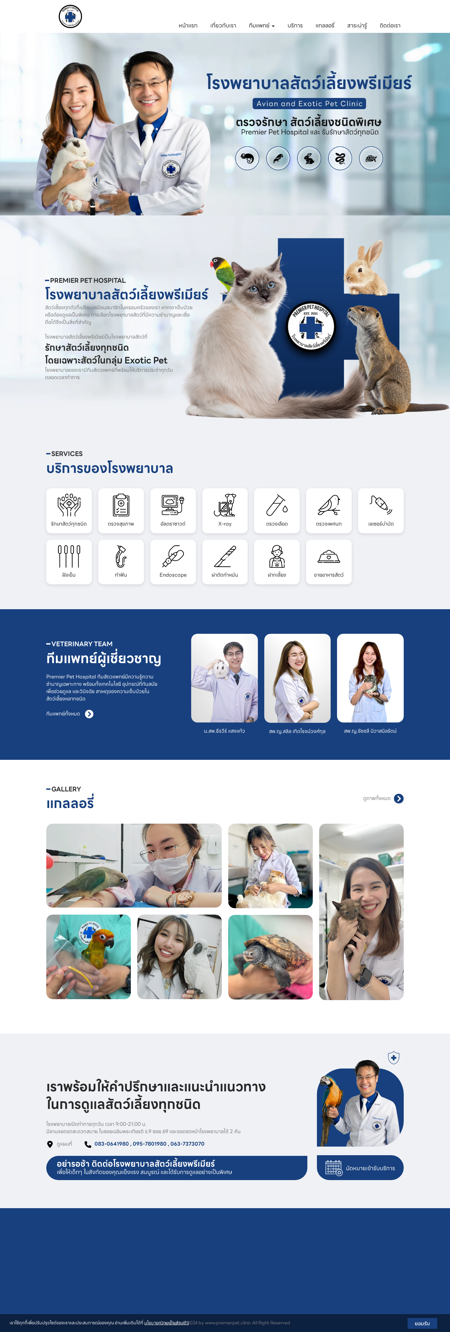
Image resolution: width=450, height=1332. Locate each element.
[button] (34, 124)
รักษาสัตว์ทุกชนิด (199, 1239)
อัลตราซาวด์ (195, 1256)
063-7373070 (280, 10)
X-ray (189, 1264)
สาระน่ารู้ (357, 25)
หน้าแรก (188, 25)
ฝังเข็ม (262, 1239)
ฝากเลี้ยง (265, 1273)
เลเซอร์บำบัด (195, 1290)
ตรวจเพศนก (194, 1282)
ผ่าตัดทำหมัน (268, 1264)
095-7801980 (240, 10)
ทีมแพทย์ (262, 25)
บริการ (295, 25)
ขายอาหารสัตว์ (270, 1282)
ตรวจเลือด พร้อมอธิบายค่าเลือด (213, 1273)
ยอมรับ (422, 1323)
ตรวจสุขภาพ (195, 1247)
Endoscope (268, 1256)
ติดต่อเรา (390, 25)
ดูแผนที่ (64, 1144)
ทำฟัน (261, 1247)
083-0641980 (200, 10)
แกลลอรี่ (325, 25)
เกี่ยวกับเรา (223, 25)
